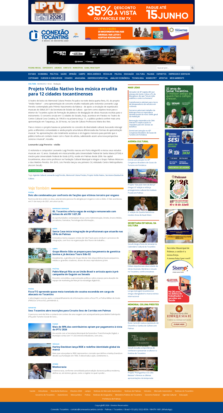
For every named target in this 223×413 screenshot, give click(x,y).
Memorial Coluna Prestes (76, 175)
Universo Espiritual (97, 78)
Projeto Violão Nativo (96, 175)
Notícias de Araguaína (102, 395)
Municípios (78, 68)
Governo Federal (152, 395)
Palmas (150, 74)
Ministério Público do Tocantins (128, 395)
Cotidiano (33, 78)
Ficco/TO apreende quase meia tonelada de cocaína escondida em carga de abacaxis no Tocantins (71, 293)
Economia (43, 74)
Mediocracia (59, 366)
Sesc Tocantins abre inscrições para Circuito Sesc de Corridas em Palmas (69, 310)
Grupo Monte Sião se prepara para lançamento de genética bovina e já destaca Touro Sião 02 (86, 253)
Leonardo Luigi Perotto (56, 175)
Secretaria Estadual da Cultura (142, 224)
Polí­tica (54, 74)
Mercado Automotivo (163, 391)
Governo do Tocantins (45, 395)
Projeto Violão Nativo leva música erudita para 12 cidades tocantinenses (72, 91)
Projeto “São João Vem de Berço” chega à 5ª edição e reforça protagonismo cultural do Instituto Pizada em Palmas (142, 188)
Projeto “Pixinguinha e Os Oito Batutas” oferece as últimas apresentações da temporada (140, 375)
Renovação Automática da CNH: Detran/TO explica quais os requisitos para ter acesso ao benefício (142, 123)
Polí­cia (118, 74)
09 (41, 84)
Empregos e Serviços (179, 74)
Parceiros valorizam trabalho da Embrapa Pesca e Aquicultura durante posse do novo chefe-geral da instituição (143, 113)
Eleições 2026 (76, 391)
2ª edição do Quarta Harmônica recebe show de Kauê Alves (141, 213)
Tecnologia (138, 78)
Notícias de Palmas (133, 391)
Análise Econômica (120, 78)
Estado (32, 74)
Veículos (107, 74)
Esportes (161, 74)
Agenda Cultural (39, 175)
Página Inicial (34, 68)
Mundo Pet (151, 78)
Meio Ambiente (177, 78)
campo (88, 391)
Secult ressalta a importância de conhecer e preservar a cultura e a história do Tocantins (142, 351)
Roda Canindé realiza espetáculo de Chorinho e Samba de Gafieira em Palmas (143, 326)
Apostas (163, 78)
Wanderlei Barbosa (59, 391)
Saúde (64, 74)
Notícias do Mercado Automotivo (108, 391)
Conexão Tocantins (60, 409)
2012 (44, 84)
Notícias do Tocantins (184, 391)
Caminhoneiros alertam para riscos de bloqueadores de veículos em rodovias (143, 104)
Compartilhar (36, 171)
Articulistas (43, 391)
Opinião (72, 74)
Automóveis (63, 395)
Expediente (48, 68)
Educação (129, 74)
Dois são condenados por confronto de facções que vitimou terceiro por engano (73, 195)
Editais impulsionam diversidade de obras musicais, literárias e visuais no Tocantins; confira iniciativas (143, 269)
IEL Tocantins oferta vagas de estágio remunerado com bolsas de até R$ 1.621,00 (84, 213)
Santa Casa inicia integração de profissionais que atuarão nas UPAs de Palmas (87, 233)
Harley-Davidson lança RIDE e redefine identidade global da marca (86, 348)
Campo (82, 74)
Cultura (140, 74)
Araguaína (80, 78)
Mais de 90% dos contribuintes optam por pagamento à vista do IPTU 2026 (87, 328)
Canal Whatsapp (92, 68)
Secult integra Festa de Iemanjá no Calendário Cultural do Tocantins (142, 245)
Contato (67, 68)
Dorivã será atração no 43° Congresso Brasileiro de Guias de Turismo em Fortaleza (142, 132)
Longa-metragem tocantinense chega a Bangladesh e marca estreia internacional (143, 294)
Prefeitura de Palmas (111, 398)
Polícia (87, 395)
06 (38, 84)
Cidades (69, 78)
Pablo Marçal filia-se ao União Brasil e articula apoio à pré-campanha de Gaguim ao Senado (85, 273)
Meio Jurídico (94, 74)
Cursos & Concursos (51, 78)
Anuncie (58, 68)
